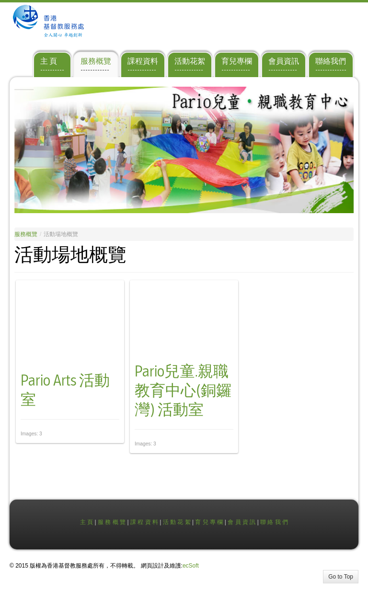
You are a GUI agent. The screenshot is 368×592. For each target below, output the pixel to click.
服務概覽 (25, 234)
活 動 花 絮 (177, 522)
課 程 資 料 (144, 522)
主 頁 (86, 522)
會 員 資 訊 (241, 522)
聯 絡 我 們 (274, 522)
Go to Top (340, 576)
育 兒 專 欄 (209, 522)
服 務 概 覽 (112, 522)
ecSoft (191, 565)
